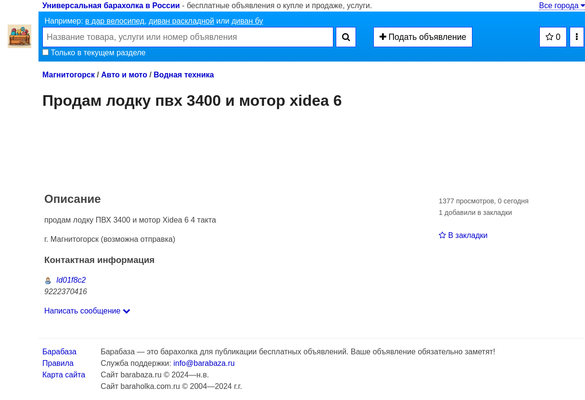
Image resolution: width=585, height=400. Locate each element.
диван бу (247, 21)
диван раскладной (181, 21)
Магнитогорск (68, 75)
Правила (58, 363)
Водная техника (183, 75)
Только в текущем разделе (94, 53)
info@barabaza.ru (203, 363)
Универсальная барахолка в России (111, 5)
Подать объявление (423, 37)
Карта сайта (63, 375)
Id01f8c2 (65, 280)
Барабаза (59, 352)
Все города (562, 5)
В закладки (463, 235)
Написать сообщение (87, 311)
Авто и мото (124, 75)
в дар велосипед (114, 21)
